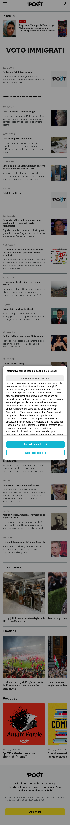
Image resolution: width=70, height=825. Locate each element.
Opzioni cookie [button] (35, 453)
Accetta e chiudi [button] (35, 444)
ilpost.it (36, 428)
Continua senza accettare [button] (35, 378)
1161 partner (28, 425)
